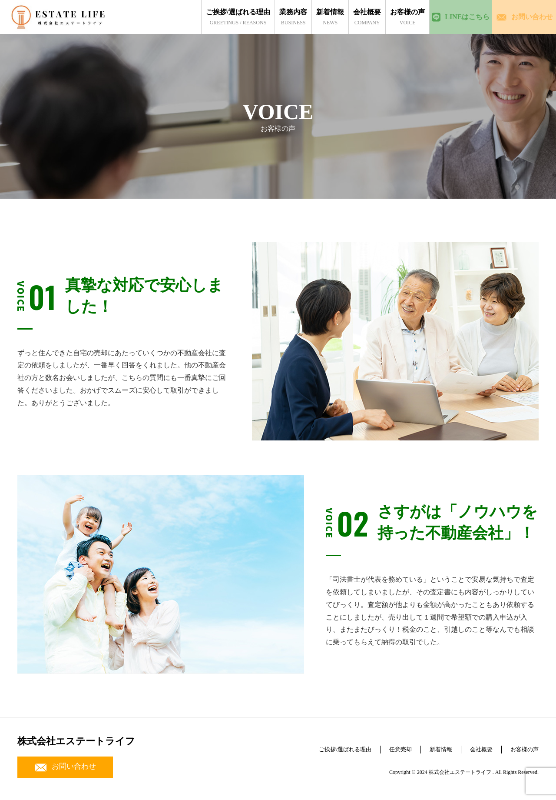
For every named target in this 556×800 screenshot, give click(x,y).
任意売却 (381, 745)
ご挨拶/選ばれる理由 (317, 745)
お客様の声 (521, 745)
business (274, 17)
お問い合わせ (65, 767)
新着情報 (426, 745)
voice (388, 17)
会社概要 (472, 745)
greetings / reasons (219, 17)
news (311, 17)
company (348, 17)
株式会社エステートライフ (76, 741)
